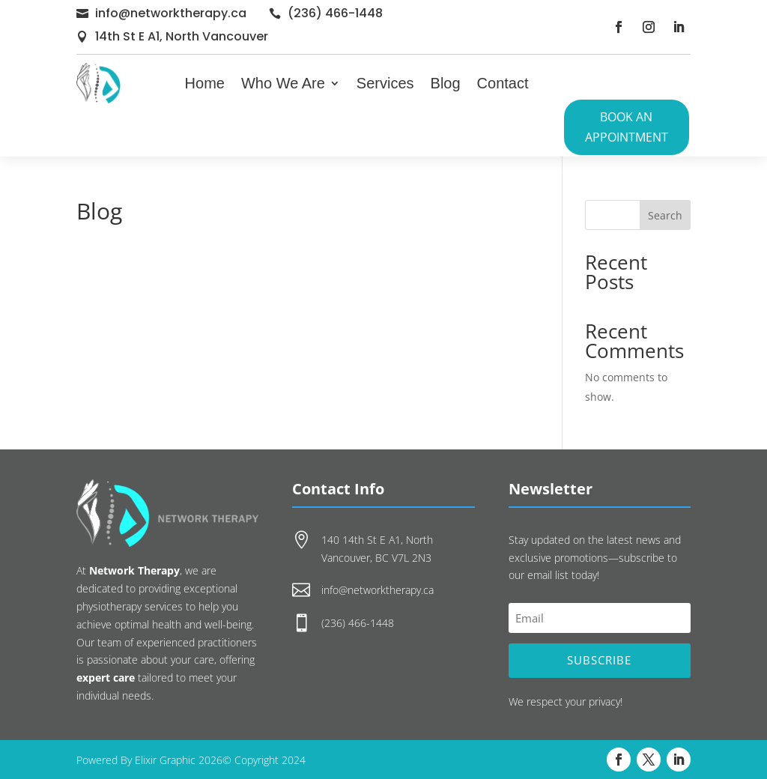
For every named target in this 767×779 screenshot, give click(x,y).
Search (665, 215)
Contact (503, 83)
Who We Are (283, 83)
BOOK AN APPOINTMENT (626, 127)
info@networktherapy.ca (170, 13)
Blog (446, 83)
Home (205, 83)
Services (385, 83)
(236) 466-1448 (335, 13)
